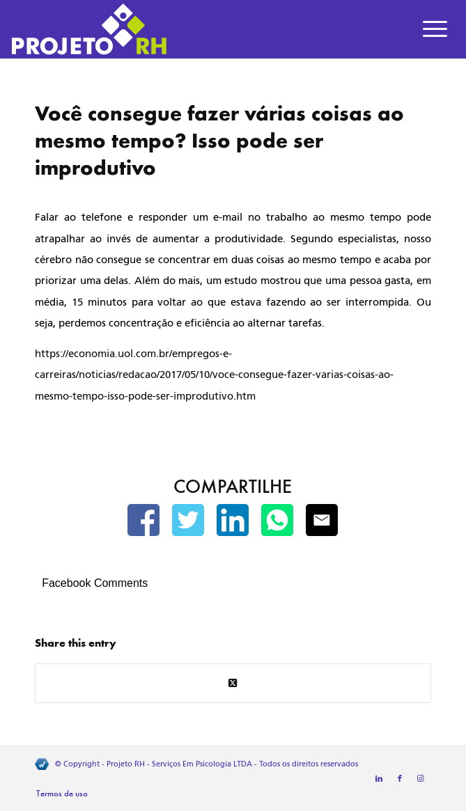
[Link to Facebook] (399, 779)
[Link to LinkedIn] (378, 779)
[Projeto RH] (189, 29)
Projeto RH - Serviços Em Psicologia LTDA (179, 764)
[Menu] (435, 29)
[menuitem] (435, 29)
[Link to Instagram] (420, 779)
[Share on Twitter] (233, 683)
